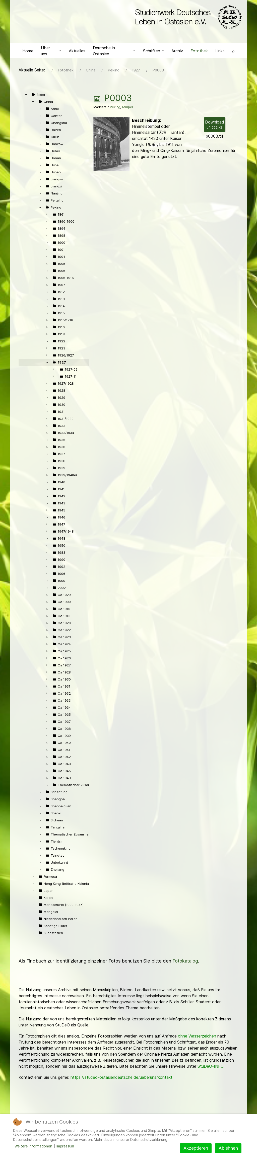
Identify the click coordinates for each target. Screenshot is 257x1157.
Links (220, 51)
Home (27, 51)
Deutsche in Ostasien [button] (114, 51)
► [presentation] (40, 109)
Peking (115, 108)
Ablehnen (228, 1148)
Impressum (65, 1146)
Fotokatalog (185, 962)
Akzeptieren (195, 1148)
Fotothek (199, 51)
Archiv (177, 51)
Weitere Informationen (33, 1146)
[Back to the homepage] (187, 17)
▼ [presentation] (26, 95)
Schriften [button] (153, 51)
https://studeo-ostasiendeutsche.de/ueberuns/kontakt (121, 1078)
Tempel (127, 108)
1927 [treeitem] (62, 364)
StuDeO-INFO (210, 1067)
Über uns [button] (51, 51)
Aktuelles (77, 51)
